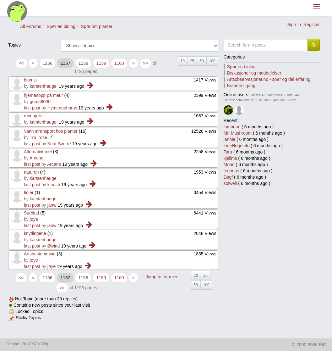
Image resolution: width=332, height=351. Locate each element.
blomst (30, 79)
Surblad (31, 212)
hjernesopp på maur (43, 95)
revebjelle (33, 115)
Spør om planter (96, 26)
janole (229, 139)
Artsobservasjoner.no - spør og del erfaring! (269, 79)
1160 (119, 63)
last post (32, 107)
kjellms (230, 158)
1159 (101, 63)
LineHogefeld (237, 145)
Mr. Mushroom (238, 133)
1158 (83, 63)
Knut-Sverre (59, 143)
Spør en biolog (61, 26)
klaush (53, 184)
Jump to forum (161, 276)
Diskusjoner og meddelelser (254, 72)
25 (192, 61)
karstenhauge (43, 86)
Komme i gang (241, 85)
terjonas (231, 170)
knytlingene (35, 233)
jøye (34, 219)
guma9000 (40, 101)
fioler (28, 192)
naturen (31, 172)
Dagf (228, 177)
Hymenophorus (62, 107)
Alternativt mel (38, 151)
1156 (47, 63)
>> (145, 63)
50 (201, 61)
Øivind (53, 245)
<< (21, 63)
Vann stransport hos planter (51, 131)
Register (311, 24)
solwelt (230, 183)
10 (183, 61)
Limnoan (232, 126)
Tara (228, 151)
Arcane (36, 157)
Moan (229, 164)
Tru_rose (38, 137)
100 (212, 61)
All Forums (30, 26)
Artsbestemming (40, 253)
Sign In (294, 24)
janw (52, 205)
